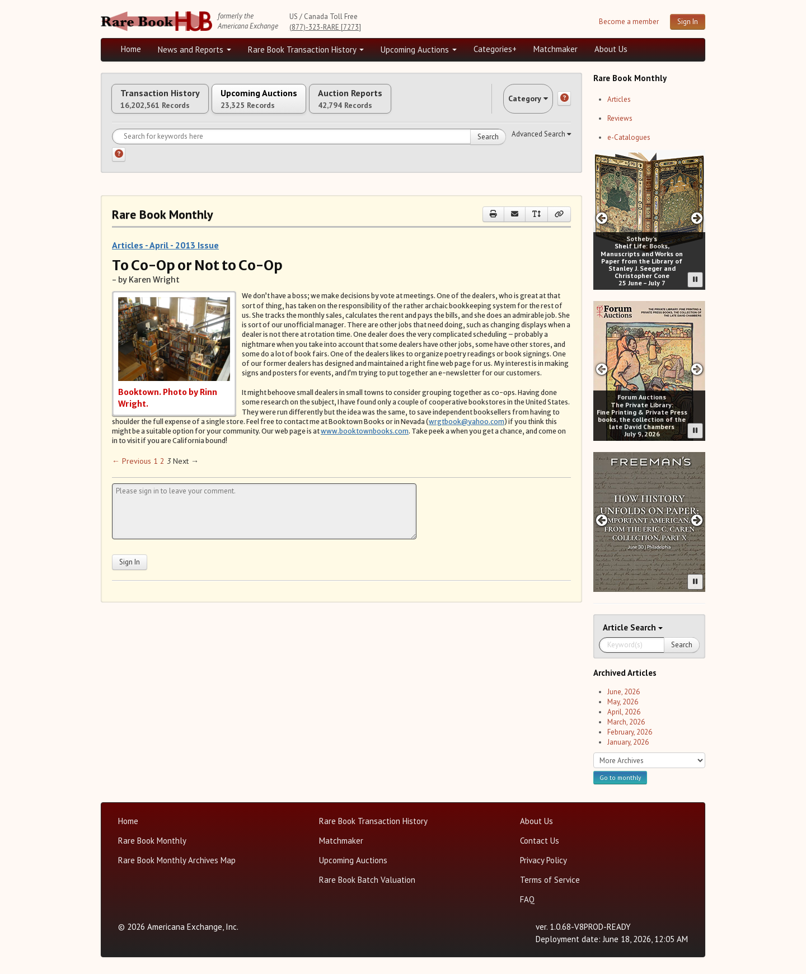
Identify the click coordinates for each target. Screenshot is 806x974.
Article (616, 627)
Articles (619, 99)
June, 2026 (623, 692)
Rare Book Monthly (152, 840)
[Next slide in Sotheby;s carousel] (697, 218)
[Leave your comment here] (264, 522)
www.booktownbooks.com (365, 442)
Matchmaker (555, 49)
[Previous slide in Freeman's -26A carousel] (601, 520)
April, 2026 (623, 712)
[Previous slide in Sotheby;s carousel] (601, 218)
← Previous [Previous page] (131, 472)
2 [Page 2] (162, 472)
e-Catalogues (628, 137)
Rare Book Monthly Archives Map (177, 860)
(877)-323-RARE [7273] (325, 27)
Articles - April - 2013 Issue (165, 256)
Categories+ (495, 49)
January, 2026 (628, 742)
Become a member (629, 21)
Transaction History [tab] (172, 104)
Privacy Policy (543, 860)
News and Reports (194, 49)
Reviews (619, 118)
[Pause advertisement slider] (695, 280)
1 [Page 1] (155, 472)
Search (488, 148)
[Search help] (118, 166)
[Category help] (564, 104)
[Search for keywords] (309, 148)
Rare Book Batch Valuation (367, 879)
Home (131, 49)
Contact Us (539, 840)
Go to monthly (620, 777)
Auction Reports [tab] (412, 104)
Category (517, 104)
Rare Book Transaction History (306, 49)
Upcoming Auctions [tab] (296, 104)
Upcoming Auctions (419, 49)
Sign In (687, 21)
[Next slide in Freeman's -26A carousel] (697, 520)
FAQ (527, 899)
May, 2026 (622, 702)
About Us (610, 49)
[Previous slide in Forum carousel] (601, 369)
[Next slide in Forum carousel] (697, 369)
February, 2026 (629, 732)
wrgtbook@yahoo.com (466, 433)
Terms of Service (550, 879)
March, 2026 (626, 722)
